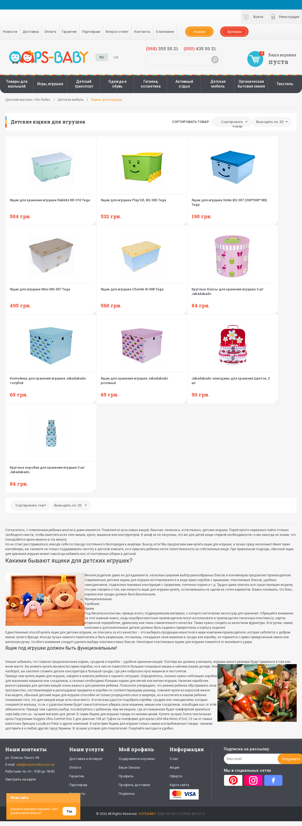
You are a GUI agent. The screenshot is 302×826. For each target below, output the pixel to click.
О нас (174, 759)
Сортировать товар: (191, 122)
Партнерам (91, 32)
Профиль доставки (134, 785)
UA (116, 57)
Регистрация (289, 17)
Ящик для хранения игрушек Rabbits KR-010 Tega (51, 198)
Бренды (234, 31)
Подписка (126, 794)
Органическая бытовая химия (251, 83)
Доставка (31, 32)
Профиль (126, 776)
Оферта (176, 776)
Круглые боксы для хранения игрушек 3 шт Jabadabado (233, 289)
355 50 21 (162, 48)
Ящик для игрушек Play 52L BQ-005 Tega (142, 198)
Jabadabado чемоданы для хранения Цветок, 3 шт (233, 378)
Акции (199, 31)
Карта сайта (179, 785)
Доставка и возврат (86, 759)
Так (69, 811)
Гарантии (69, 32)
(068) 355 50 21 (168, 814)
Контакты (142, 32)
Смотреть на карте (20, 779)
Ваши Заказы (129, 767)
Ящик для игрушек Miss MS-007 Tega (51, 287)
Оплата (50, 32)
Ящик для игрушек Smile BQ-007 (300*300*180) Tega (233, 200)
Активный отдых (184, 83)
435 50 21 (200, 48)
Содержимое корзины (137, 759)
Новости (10, 32)
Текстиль (285, 84)
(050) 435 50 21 (194, 814)
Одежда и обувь (117, 83)
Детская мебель (218, 83)
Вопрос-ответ (117, 32)
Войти (258, 17)
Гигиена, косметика (151, 83)
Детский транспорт (84, 83)
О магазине (165, 32)
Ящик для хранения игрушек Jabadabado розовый (142, 378)
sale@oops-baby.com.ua (35, 764)
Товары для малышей (16, 83)
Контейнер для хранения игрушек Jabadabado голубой (51, 378)
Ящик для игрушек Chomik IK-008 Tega (142, 287)
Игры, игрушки (50, 84)
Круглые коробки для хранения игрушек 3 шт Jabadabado (51, 467)
